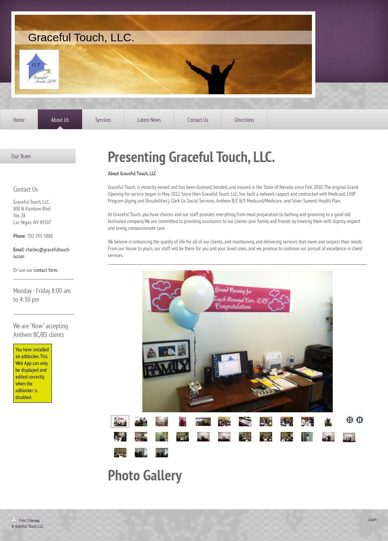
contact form (45, 270)
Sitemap (34, 520)
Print (18, 520)
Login (372, 519)
